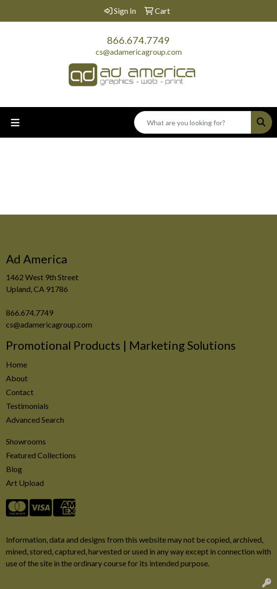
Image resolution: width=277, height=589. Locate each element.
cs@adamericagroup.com (139, 51)
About (17, 378)
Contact (20, 392)
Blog (14, 469)
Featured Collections (41, 455)
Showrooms (26, 441)
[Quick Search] (192, 122)
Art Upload (25, 482)
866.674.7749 (138, 40)
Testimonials (27, 405)
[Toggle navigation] (15, 122)
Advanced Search (35, 419)
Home (16, 364)
